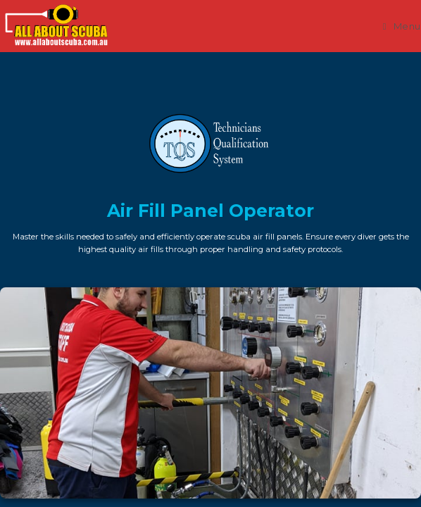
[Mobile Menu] (402, 26)
